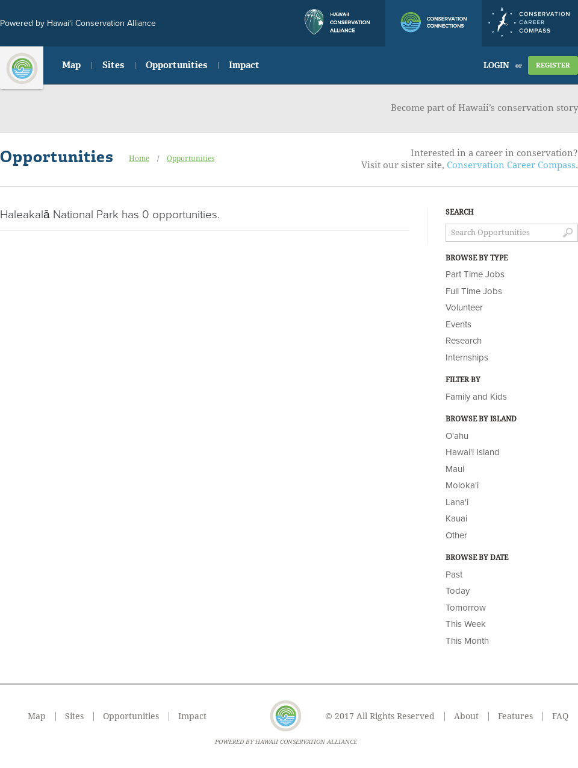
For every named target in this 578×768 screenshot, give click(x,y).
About (466, 716)
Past (454, 574)
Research (464, 340)
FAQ (560, 716)
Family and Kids (476, 396)
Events (458, 324)
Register (553, 65)
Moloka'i (462, 485)
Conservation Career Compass (511, 165)
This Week (466, 623)
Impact (244, 65)
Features (515, 716)
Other (456, 535)
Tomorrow (466, 607)
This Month (467, 640)
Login (496, 65)
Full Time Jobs (474, 291)
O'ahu (457, 435)
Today (458, 590)
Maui (455, 469)
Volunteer (464, 307)
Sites (113, 65)
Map (71, 65)
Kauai (456, 518)
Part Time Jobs (475, 274)
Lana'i (457, 502)
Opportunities (176, 65)
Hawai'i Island (473, 452)
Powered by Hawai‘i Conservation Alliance (78, 23)
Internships (467, 357)
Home (139, 158)
